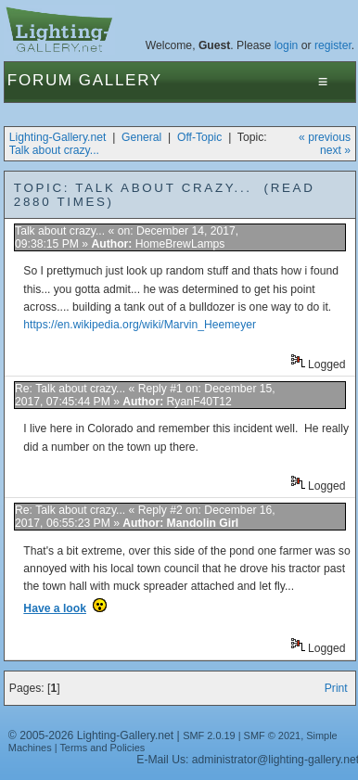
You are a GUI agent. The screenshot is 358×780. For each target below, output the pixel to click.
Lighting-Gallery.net (58, 137)
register (333, 45)
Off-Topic (199, 137)
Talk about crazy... (54, 150)
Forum (40, 80)
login (287, 45)
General (141, 137)
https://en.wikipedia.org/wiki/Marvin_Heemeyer (139, 324)
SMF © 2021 (272, 735)
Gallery (120, 80)
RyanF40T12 (199, 401)
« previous (325, 137)
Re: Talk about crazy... (70, 388)
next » (335, 150)
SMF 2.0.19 (209, 735)
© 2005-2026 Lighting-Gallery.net (90, 735)
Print (336, 688)
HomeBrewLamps (180, 243)
